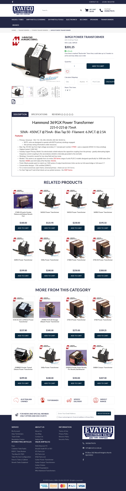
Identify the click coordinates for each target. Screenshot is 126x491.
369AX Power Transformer (76, 212)
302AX (53, 161)
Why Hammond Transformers (45, 471)
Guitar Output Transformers (45, 462)
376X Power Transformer (103, 320)
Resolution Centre (18, 439)
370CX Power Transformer (76, 320)
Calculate (110, 82)
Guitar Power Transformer (44, 460)
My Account (16, 431)
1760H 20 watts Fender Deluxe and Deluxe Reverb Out (23, 214)
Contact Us (39, 436)
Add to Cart (98, 66)
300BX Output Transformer (102, 367)
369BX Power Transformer (103, 212)
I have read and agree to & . (75, 417)
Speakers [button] (94, 19)
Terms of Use (63, 431)
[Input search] (60, 10)
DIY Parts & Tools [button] (55, 19)
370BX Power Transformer (76, 260)
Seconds (83, 19)
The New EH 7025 (18, 454)
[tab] (20, 114)
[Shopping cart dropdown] (90, 10)
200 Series (57, 158)
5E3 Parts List (40, 454)
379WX (73, 147)
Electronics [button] (71, 19)
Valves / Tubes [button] (17, 19)
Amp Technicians (17, 434)
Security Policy (64, 439)
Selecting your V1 (41, 446)
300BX (27, 161)
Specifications (39, 114)
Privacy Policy (90, 417)
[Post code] (96, 81)
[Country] (83, 81)
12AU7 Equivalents (41, 468)
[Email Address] (76, 413)
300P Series (68, 170)
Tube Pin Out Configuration (21, 457)
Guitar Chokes (40, 465)
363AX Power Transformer (49, 212)
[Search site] (81, 10)
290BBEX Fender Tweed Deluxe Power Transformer (23, 368)
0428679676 (109, 11)
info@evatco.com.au (93, 448)
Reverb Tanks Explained (20, 462)
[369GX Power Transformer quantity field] (75, 66)
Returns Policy (64, 436)
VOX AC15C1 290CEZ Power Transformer (23, 321)
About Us (38, 431)
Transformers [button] (107, 19)
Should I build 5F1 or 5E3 (43, 448)
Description (20, 114)
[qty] (70, 81)
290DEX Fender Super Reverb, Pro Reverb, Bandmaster (76, 368)
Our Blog (38, 434)
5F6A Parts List (40, 457)
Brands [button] (15, 25)
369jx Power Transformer (50, 260)
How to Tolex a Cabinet (20, 460)
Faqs (13, 446)
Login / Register (108, 2)
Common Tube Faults (19, 448)
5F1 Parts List (40, 451)
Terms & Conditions (78, 417)
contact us (93, 2)
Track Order (16, 436)
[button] (67, 71)
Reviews (62, 114)
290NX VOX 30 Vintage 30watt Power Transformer (49, 321)
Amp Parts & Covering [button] (35, 19)
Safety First (39, 439)
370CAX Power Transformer (103, 260)
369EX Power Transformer (23, 260)
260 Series (70, 168)
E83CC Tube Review (19, 451)
